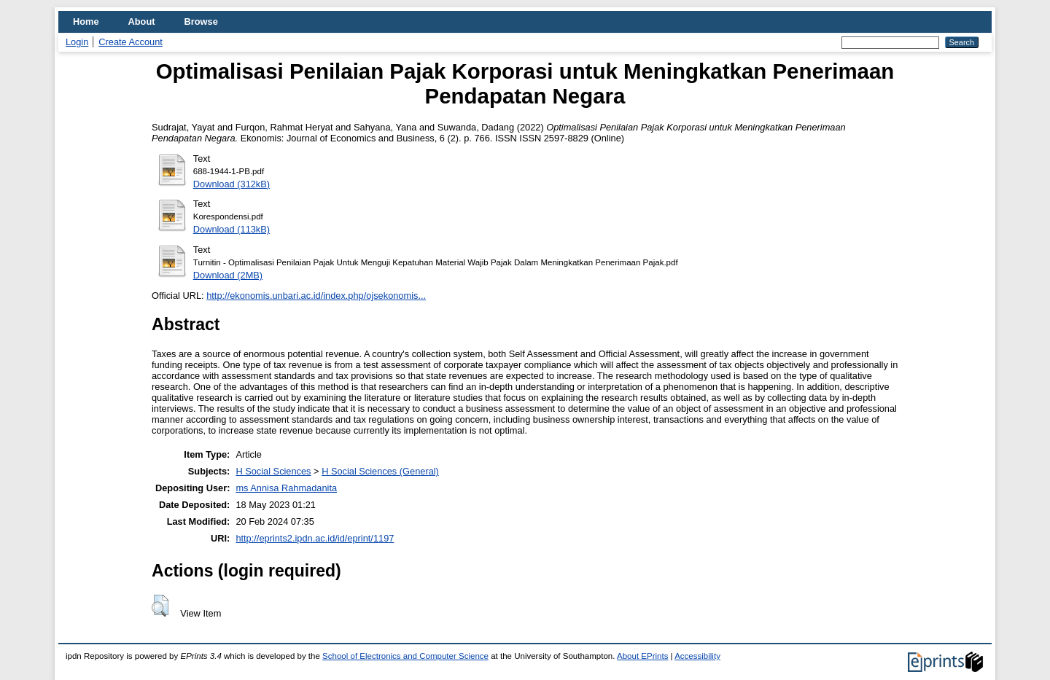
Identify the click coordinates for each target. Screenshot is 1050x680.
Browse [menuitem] (201, 21)
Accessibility (697, 656)
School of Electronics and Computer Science (405, 656)
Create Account (130, 41)
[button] (160, 606)
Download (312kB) (231, 184)
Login (77, 41)
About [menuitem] (141, 21)
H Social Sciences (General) (380, 471)
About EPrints (642, 656)
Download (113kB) (231, 229)
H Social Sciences (273, 471)
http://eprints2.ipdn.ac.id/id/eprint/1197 (315, 538)
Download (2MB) (227, 275)
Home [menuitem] (86, 21)
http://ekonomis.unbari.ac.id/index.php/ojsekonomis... (316, 295)
